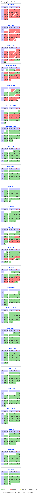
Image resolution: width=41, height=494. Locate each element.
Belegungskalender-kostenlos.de (26, 492)
